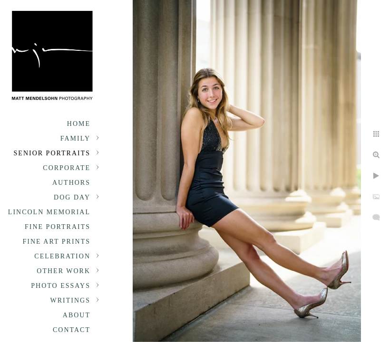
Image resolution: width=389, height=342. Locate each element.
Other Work (63, 271)
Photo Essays (60, 285)
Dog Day (72, 197)
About (76, 315)
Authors (71, 182)
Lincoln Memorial (49, 212)
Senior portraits (52, 153)
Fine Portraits (57, 226)
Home (78, 123)
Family (75, 138)
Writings (70, 300)
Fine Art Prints (56, 241)
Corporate (66, 167)
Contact (71, 329)
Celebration (62, 256)
